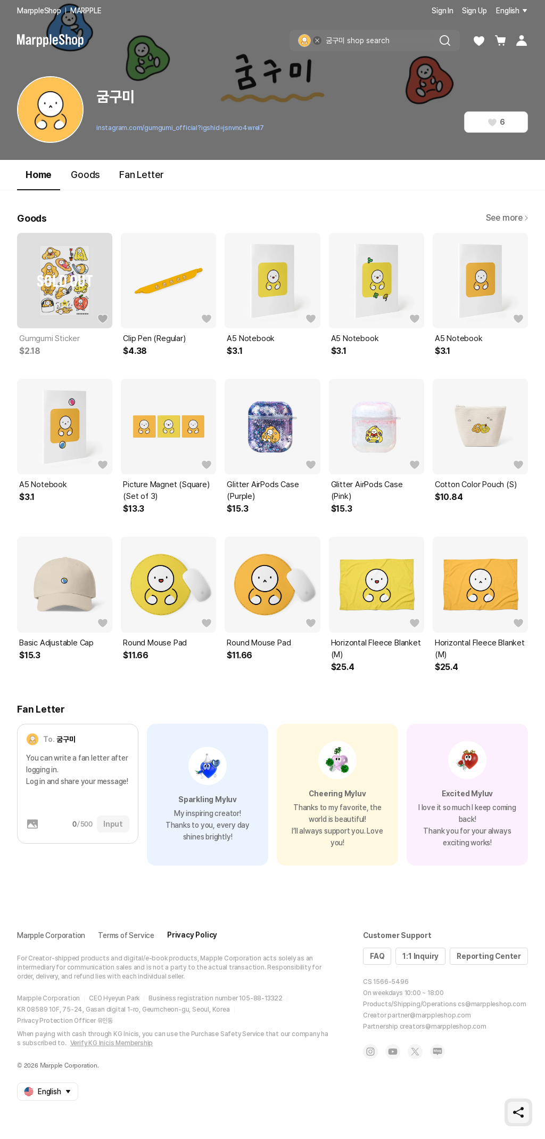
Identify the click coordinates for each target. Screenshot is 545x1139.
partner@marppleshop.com (428, 1015)
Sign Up (474, 10)
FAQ (377, 956)
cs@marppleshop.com (492, 1004)
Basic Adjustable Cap (56, 643)
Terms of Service (126, 935)
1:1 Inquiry (420, 956)
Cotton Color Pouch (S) (476, 484)
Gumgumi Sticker (49, 338)
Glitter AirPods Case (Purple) (263, 490)
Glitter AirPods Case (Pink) (367, 490)
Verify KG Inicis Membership (111, 1043)
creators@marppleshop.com (443, 1026)
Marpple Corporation (51, 935)
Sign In (442, 10)
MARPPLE (86, 10)
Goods (85, 174)
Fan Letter (141, 174)
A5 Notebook (251, 338)
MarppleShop (39, 10)
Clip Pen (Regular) (154, 338)
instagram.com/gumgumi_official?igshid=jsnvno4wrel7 (180, 128)
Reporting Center (489, 956)
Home (38, 179)
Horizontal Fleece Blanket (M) (376, 648)
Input (113, 824)
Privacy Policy (192, 935)
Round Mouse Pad (155, 643)
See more (507, 218)
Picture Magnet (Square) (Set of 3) (166, 490)
